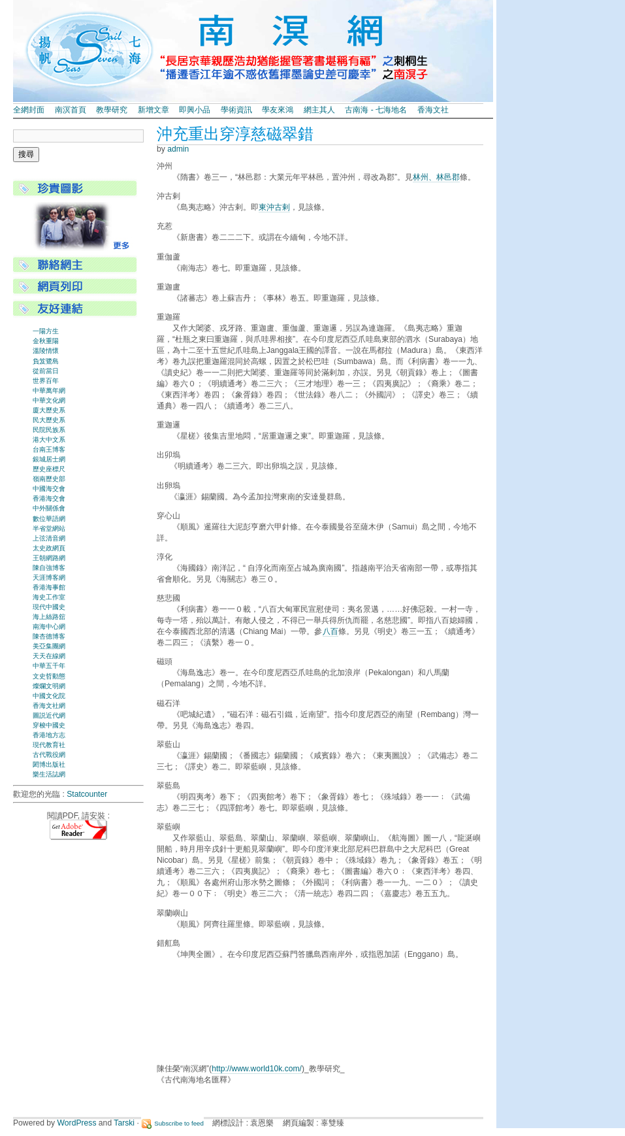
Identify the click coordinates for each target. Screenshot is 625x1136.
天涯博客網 (49, 577)
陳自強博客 (49, 567)
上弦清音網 (49, 538)
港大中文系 (49, 439)
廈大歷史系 (49, 410)
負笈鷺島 (46, 361)
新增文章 (153, 109)
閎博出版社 (49, 764)
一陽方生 (46, 331)
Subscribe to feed (179, 1123)
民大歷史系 (49, 420)
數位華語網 (49, 518)
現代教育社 (49, 744)
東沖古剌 (274, 207)
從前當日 (46, 371)
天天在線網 (49, 656)
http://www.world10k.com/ (257, 1068)
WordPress (77, 1123)
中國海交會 (49, 488)
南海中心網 (49, 626)
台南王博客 (49, 449)
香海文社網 (49, 705)
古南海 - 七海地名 (376, 109)
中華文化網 (49, 400)
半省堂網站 (49, 528)
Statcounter (87, 794)
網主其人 (319, 109)
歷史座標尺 (49, 469)
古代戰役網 (49, 754)
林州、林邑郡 (436, 177)
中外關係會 (49, 508)
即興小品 (194, 109)
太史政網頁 (49, 548)
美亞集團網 (49, 646)
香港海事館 (49, 587)
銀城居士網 (49, 459)
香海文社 (433, 109)
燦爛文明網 (49, 686)
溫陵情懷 (46, 350)
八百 (330, 631)
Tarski (124, 1123)
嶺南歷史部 (49, 478)
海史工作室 (49, 597)
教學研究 (111, 109)
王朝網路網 (49, 557)
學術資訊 (236, 109)
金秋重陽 (46, 340)
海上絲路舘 (49, 616)
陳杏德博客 (49, 636)
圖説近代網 (49, 715)
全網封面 (28, 109)
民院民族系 (49, 429)
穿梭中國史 (49, 725)
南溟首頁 (70, 109)
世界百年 (46, 380)
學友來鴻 (277, 109)
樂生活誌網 (49, 774)
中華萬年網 (49, 390)
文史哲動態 (49, 676)
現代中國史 (49, 606)
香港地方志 (49, 735)
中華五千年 (49, 665)
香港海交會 (49, 498)
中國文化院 (49, 695)
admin (178, 149)
